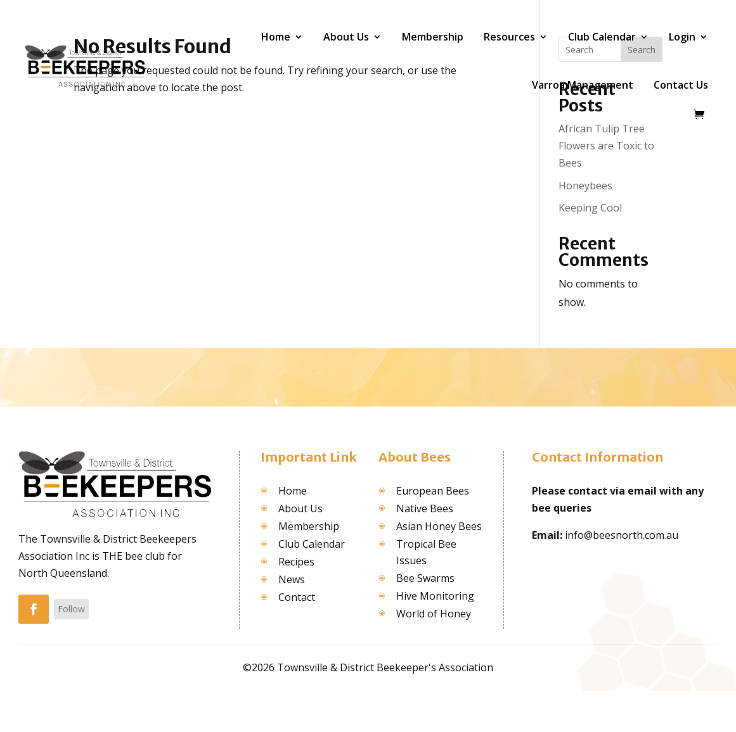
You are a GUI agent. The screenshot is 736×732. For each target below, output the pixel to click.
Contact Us (681, 85)
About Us (346, 37)
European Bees (432, 491)
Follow (71, 609)
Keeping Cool (590, 208)
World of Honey (433, 614)
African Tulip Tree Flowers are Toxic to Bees (606, 146)
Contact (296, 597)
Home (275, 37)
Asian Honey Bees (439, 526)
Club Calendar (602, 37)
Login (682, 37)
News (291, 579)
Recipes (296, 562)
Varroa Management (582, 85)
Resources (509, 37)
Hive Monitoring (435, 596)
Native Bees (424, 508)
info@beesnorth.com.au (621, 535)
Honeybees (585, 185)
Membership (432, 37)
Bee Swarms (425, 578)
